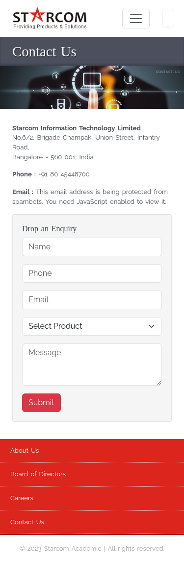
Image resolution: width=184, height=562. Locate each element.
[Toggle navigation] (136, 18)
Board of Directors (38, 474)
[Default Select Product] (92, 326)
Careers (21, 498)
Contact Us (27, 522)
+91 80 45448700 (63, 174)
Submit (41, 402)
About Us (24, 450)
